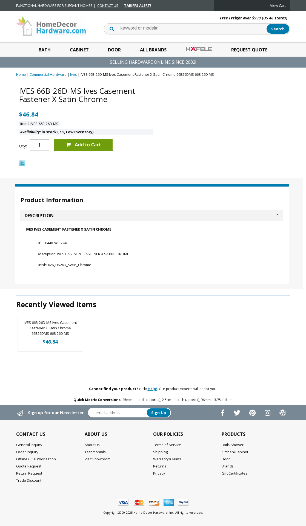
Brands (228, 466)
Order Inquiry (27, 451)
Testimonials (95, 451)
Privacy (159, 473)
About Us (92, 444)
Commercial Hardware (48, 74)
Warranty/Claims (167, 459)
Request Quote (249, 50)
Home (21, 74)
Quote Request (28, 466)
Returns (159, 466)
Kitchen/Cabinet (235, 451)
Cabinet (79, 50)
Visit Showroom (97, 459)
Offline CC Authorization (36, 459)
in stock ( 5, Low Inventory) (56, 131)
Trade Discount (28, 480)
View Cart (278, 5)
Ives (73, 74)
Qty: (23, 146)
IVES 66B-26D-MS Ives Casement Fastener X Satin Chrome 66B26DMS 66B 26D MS (50, 328)
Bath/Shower (233, 444)
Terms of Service (167, 444)
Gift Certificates (234, 473)
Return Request (29, 473)
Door (114, 50)
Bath (45, 50)
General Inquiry (29, 444)
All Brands (153, 50)
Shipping (160, 451)
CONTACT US (107, 5)
